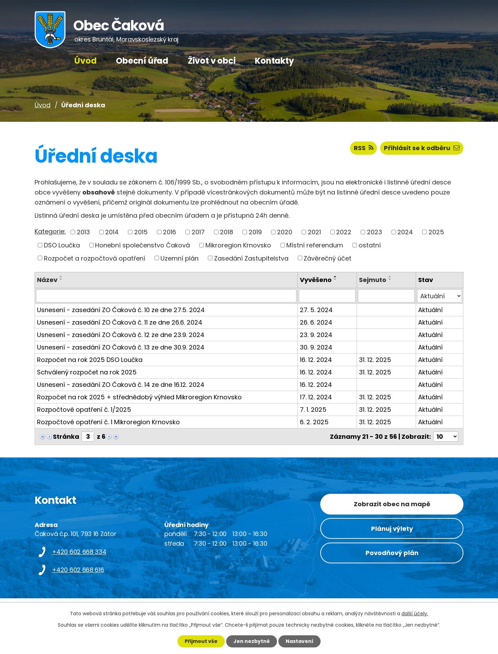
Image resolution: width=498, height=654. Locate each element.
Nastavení (299, 641)
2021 (314, 232)
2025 (436, 232)
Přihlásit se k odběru (422, 148)
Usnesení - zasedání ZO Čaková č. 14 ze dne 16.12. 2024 (120, 384)
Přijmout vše (201, 641)
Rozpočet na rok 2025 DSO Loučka (89, 359)
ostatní (370, 245)
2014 (112, 232)
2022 (343, 232)
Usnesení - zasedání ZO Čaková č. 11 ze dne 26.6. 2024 (119, 322)
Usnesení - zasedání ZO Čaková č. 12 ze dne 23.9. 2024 (120, 334)
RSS (364, 148)
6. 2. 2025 (314, 422)
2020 (284, 232)
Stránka (66, 436)
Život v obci (212, 60)
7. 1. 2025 (313, 409)
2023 (374, 232)
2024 (405, 232)
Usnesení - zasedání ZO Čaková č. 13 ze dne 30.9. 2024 (120, 347)
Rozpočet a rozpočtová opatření (94, 258)
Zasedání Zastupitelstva (251, 258)
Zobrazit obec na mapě (392, 504)
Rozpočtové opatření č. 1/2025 (84, 409)
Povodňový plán (392, 552)
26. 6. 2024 (316, 322)
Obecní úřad (142, 60)
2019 (255, 232)
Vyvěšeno (316, 279)
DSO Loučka (62, 245)
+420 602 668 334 (79, 551)
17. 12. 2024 (316, 397)
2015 (141, 232)
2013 (83, 232)
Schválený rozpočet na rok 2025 (87, 372)
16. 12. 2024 (316, 359)
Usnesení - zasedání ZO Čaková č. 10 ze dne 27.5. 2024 (121, 310)
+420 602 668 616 (78, 569)
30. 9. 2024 (316, 347)
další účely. (415, 613)
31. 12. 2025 (375, 359)
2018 (226, 232)
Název (47, 279)
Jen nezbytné (251, 641)
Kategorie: (50, 231)
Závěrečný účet (327, 258)
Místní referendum (314, 245)
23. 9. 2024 (316, 334)
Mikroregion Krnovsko (238, 245)
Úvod (85, 60)
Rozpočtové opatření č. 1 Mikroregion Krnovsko (108, 422)
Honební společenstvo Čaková (142, 245)
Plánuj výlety (392, 528)
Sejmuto (372, 279)
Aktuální (430, 310)
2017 (198, 232)
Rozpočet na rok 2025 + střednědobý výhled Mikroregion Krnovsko (139, 397)
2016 (169, 232)
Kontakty (274, 60)
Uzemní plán (179, 258)
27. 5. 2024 (316, 310)
